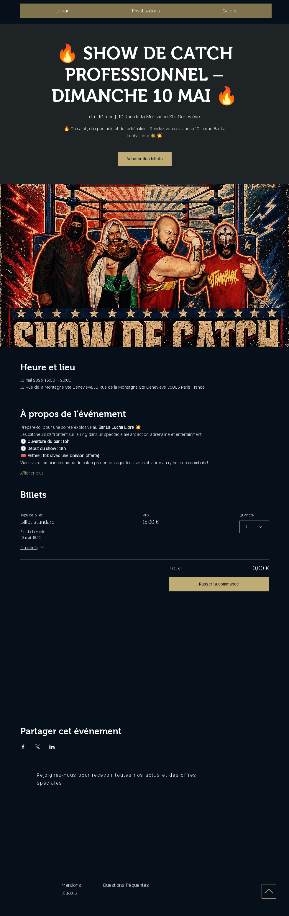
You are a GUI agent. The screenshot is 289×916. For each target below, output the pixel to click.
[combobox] (254, 527)
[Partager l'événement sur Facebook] (23, 747)
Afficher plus (31, 473)
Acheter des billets (145, 159)
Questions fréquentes (126, 885)
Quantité (246, 515)
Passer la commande (219, 584)
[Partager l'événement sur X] (37, 747)
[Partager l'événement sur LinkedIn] (52, 747)
